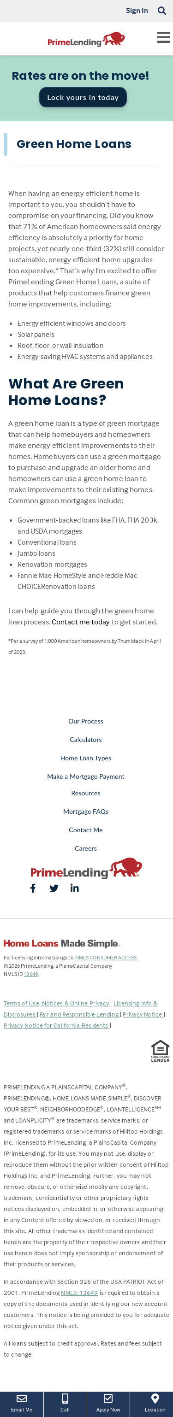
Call (65, 1402)
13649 (31, 973)
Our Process (85, 721)
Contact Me (85, 830)
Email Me (21, 1402)
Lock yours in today (83, 97)
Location (155, 1402)
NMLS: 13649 (79, 1292)
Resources (85, 793)
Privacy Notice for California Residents (57, 1025)
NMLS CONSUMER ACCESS (106, 957)
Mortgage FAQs (85, 811)
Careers (86, 848)
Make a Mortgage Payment (85, 776)
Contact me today (81, 622)
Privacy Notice (143, 1014)
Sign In (137, 10)
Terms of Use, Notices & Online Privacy (57, 1003)
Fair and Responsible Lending (80, 1014)
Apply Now (108, 1402)
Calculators (85, 739)
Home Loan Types (86, 758)
